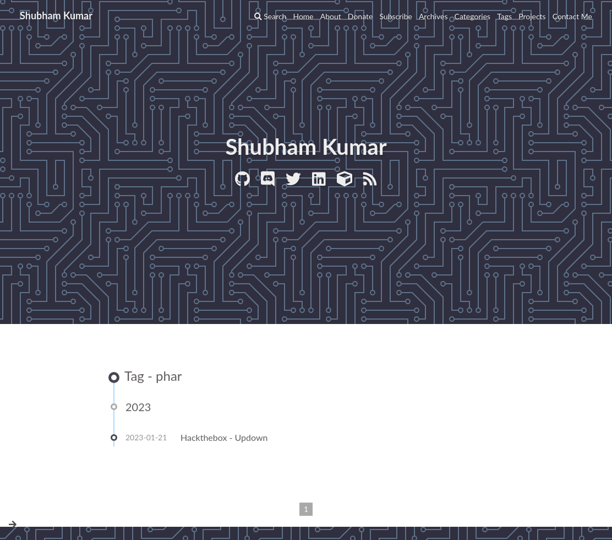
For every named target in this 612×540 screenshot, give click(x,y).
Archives (433, 16)
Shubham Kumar (56, 15)
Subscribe (395, 16)
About (330, 16)
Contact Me (572, 16)
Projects (532, 16)
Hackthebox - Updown (224, 438)
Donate (360, 16)
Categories (473, 16)
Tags (504, 16)
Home (303, 16)
